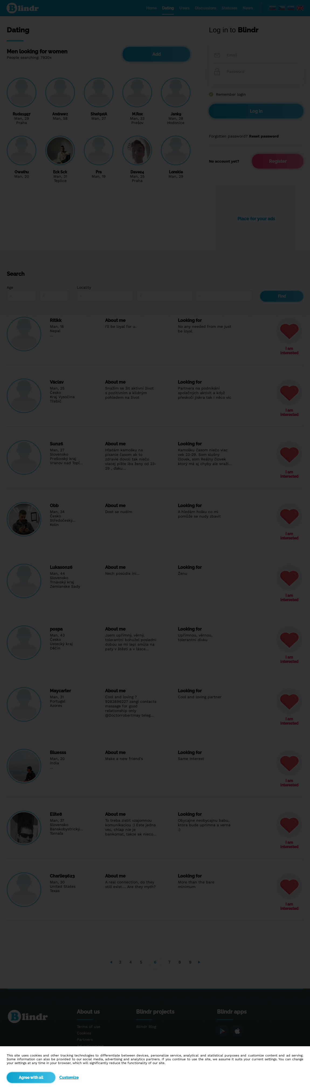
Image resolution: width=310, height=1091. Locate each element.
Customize (68, 1077)
